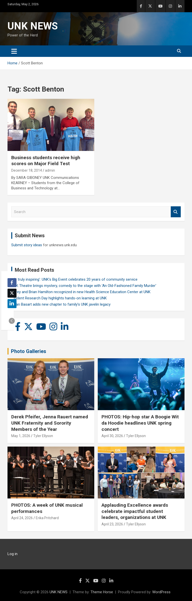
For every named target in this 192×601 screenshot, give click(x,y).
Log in (13, 554)
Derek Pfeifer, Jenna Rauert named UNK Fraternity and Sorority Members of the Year (49, 423)
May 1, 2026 (20, 436)
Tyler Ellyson (43, 436)
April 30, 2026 (112, 436)
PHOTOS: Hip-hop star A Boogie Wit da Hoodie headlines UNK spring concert (140, 423)
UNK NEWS (33, 26)
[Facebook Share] (12, 282)
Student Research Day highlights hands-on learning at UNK (59, 298)
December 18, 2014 (26, 170)
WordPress (161, 592)
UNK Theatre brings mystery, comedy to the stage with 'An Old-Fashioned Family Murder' (83, 285)
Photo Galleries (28, 351)
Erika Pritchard (47, 518)
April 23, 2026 (112, 524)
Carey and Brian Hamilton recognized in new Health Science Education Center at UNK (80, 292)
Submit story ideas (26, 245)
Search (176, 212)
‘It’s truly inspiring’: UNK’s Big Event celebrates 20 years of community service (74, 279)
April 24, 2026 (22, 518)
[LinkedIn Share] (12, 303)
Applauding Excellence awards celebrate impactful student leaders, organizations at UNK (135, 511)
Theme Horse (101, 592)
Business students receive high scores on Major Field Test (45, 161)
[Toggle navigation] (14, 51)
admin (50, 170)
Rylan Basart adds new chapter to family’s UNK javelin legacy (60, 304)
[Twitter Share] (12, 293)
